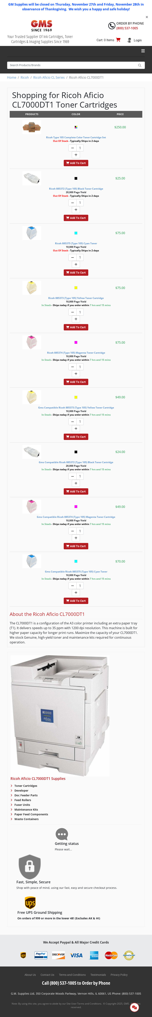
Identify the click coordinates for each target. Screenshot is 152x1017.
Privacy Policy (119, 974)
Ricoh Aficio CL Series (49, 77)
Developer (21, 790)
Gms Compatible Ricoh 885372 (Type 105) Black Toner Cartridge (76, 462)
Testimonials (98, 974)
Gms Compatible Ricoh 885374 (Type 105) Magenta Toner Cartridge (76, 517)
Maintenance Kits (26, 809)
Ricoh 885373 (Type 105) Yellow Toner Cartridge (76, 298)
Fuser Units (22, 805)
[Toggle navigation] (143, 51)
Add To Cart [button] (76, 163)
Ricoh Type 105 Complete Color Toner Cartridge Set (76, 137)
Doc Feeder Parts (26, 795)
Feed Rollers (22, 800)
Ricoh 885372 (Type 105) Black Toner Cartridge (76, 188)
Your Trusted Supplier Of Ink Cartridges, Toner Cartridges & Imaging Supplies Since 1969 (40, 39)
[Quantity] (80, 147)
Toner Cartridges (25, 786)
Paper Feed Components (31, 814)
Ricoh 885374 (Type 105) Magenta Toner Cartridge (76, 352)
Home (11, 77)
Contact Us (47, 974)
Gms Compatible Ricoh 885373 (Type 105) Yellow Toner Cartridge (76, 407)
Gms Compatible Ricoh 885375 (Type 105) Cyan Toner (76, 571)
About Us (30, 974)
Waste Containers (26, 819)
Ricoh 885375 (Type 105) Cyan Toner (76, 243)
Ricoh (25, 77)
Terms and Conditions (72, 974)
